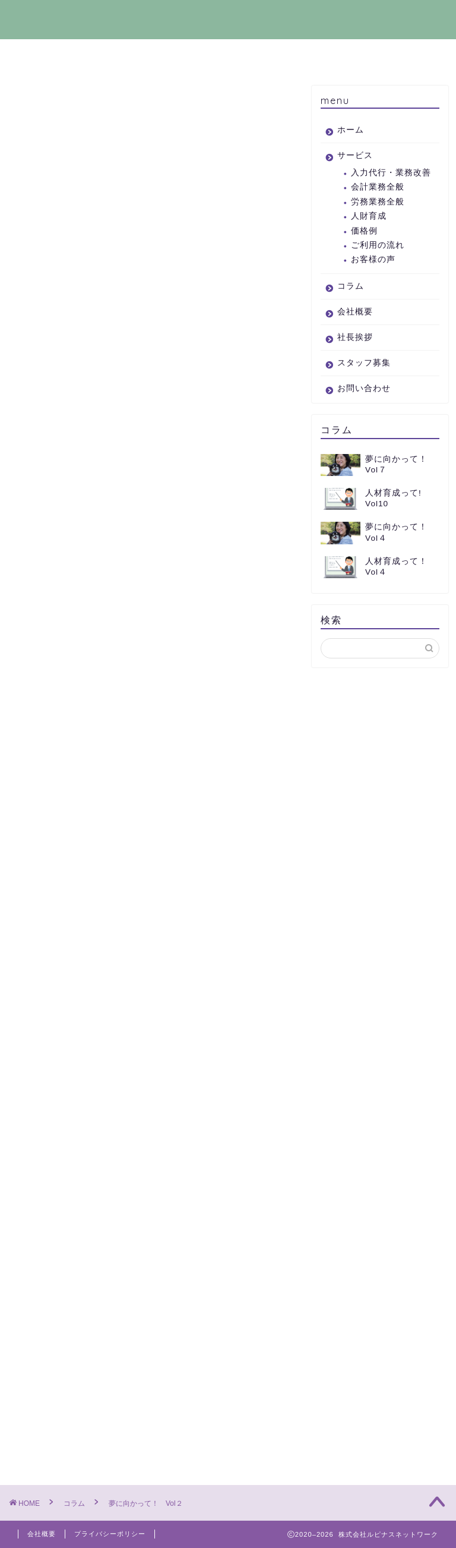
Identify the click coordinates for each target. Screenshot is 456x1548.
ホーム (43, 55)
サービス (104, 55)
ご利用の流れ (377, 245)
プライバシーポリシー (109, 1533)
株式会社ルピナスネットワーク (228, 19)
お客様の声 (373, 259)
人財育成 (369, 216)
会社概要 (228, 55)
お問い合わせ (413, 58)
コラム (166, 55)
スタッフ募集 (351, 58)
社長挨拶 (289, 55)
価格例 (364, 230)
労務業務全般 (377, 201)
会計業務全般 (377, 186)
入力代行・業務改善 (391, 172)
